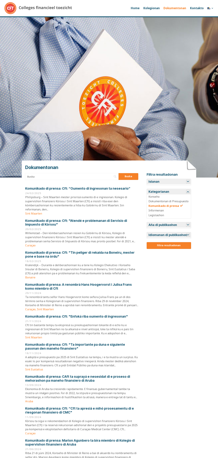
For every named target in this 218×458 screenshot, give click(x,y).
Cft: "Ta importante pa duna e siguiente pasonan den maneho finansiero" (75, 346)
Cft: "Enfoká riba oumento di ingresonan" (76, 316)
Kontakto (197, 8)
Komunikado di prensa (164, 206)
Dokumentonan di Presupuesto (169, 201)
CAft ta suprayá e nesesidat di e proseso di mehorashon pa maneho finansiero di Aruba (77, 379)
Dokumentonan (175, 8)
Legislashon (156, 215)
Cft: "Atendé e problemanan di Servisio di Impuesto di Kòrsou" (76, 223)
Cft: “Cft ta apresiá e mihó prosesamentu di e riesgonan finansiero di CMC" (79, 410)
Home (135, 8)
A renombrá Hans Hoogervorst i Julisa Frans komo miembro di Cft (78, 287)
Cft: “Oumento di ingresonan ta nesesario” (77, 188)
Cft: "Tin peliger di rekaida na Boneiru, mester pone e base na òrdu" (80, 254)
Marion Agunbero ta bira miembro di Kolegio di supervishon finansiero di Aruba (80, 442)
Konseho (154, 197)
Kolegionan (151, 8)
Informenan (156, 210)
